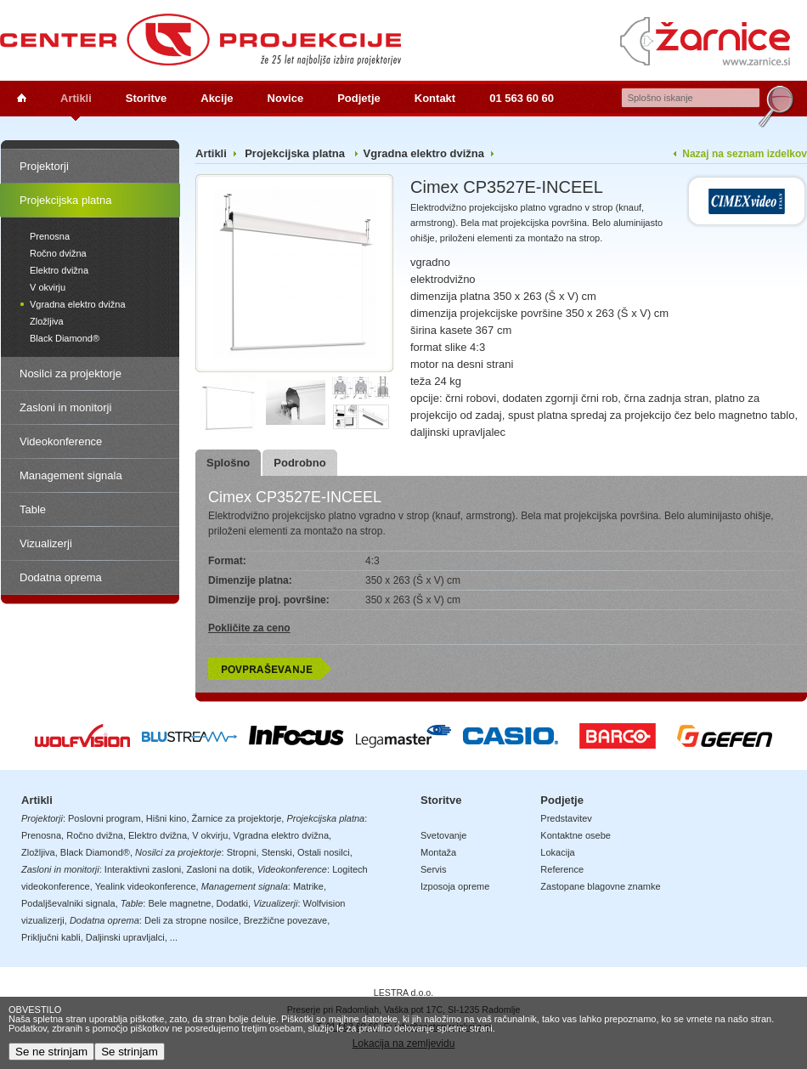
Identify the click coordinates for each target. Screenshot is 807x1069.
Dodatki (232, 903)
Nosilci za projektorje (70, 373)
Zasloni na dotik (218, 869)
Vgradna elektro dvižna (78, 304)
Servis (433, 869)
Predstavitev (566, 818)
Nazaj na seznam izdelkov (744, 154)
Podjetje (359, 98)
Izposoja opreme (454, 886)
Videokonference (61, 441)
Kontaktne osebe (575, 835)
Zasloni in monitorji (65, 407)
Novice (286, 98)
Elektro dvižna (59, 270)
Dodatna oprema (61, 577)
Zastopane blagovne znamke (600, 886)
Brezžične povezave (285, 920)
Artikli (76, 98)
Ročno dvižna (58, 253)
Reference (562, 869)
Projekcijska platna (65, 200)
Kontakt (435, 98)
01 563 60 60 (521, 98)
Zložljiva (47, 321)
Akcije (216, 98)
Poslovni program (104, 818)
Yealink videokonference (145, 886)
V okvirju (47, 287)
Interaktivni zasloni (143, 869)
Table (33, 509)
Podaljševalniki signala (68, 903)
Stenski (277, 852)
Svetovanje (443, 835)
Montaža (438, 852)
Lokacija (557, 852)
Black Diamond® (64, 338)
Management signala (71, 475)
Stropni (242, 852)
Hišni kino (166, 818)
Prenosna (50, 236)
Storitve (146, 98)
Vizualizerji (46, 543)
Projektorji (44, 166)
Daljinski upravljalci (125, 937)
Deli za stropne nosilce (191, 920)
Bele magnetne (179, 903)
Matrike (308, 886)
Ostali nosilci (323, 852)
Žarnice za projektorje (237, 818)
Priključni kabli (51, 937)
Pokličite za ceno (249, 628)
